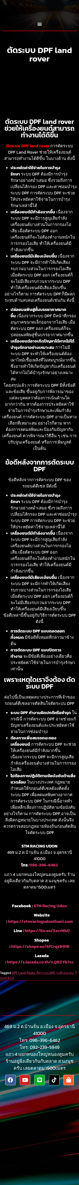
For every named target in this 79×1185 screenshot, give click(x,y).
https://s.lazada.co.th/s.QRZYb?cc (40, 962)
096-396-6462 (43, 865)
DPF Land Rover (23, 972)
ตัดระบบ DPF (45, 972)
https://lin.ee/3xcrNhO (47, 930)
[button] (39, 24)
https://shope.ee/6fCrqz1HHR (40, 946)
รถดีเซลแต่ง (65, 972)
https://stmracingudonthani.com (40, 921)
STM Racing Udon (50, 906)
